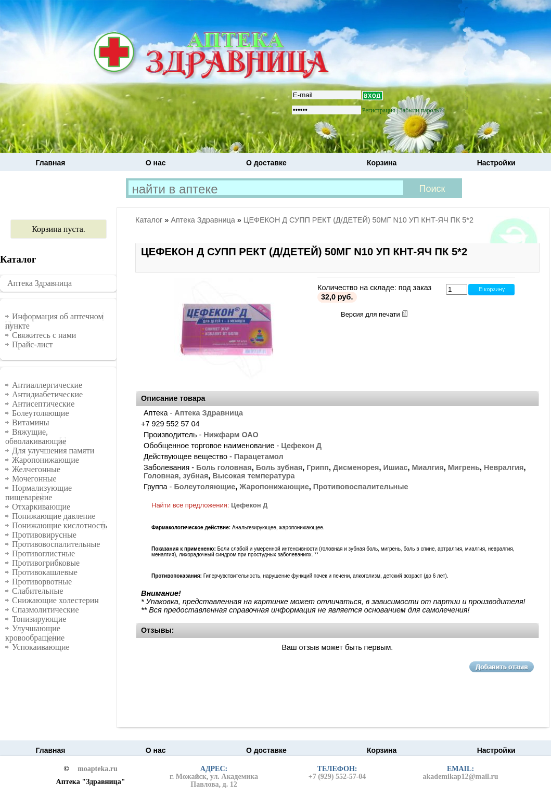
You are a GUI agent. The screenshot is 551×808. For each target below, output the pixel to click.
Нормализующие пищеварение (38, 493)
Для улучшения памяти (53, 450)
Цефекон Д (301, 445)
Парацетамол (259, 456)
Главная (51, 163)
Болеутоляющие (40, 413)
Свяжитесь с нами (44, 335)
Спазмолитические (45, 609)
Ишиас (395, 467)
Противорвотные (42, 581)
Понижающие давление (54, 516)
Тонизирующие (39, 619)
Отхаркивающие (41, 506)
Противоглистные (43, 553)
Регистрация (378, 110)
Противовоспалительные (56, 544)
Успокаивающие (41, 647)
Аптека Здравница (39, 283)
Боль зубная (279, 467)
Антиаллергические (47, 385)
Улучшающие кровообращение (35, 633)
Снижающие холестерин (55, 600)
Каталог (148, 220)
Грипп (317, 467)
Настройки (496, 163)
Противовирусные (44, 534)
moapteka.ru (98, 769)
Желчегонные (36, 469)
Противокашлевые (45, 572)
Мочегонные (34, 478)
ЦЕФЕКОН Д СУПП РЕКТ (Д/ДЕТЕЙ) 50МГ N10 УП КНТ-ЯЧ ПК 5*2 (358, 220)
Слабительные (37, 591)
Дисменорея (356, 467)
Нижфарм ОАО (231, 435)
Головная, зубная (176, 476)
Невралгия (503, 467)
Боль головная (224, 467)
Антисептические (43, 403)
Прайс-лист (32, 344)
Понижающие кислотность (59, 525)
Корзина (381, 163)
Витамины (30, 422)
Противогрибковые (46, 562)
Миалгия (428, 467)
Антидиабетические (47, 394)
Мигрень (464, 467)
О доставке (266, 163)
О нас (156, 163)
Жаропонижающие (45, 459)
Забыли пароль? (421, 110)
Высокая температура (253, 476)
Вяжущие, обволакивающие (35, 436)
